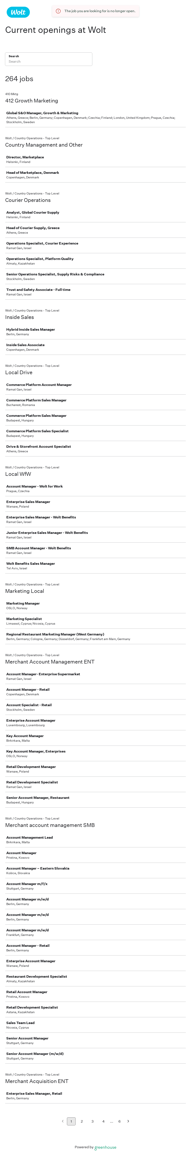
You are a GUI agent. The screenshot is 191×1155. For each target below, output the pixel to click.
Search (14, 56)
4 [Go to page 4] (103, 1121)
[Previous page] (62, 1121)
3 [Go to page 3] (92, 1121)
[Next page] (128, 1121)
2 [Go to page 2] (82, 1121)
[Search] (48, 62)
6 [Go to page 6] (119, 1121)
